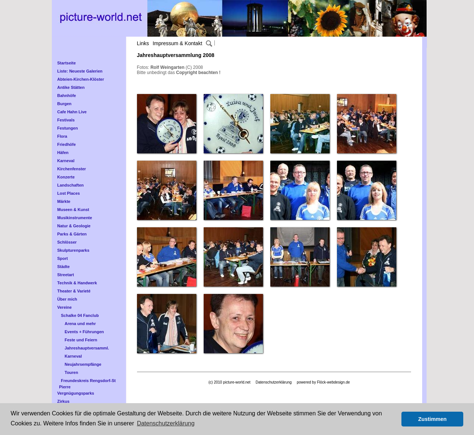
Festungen (67, 128)
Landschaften (70, 185)
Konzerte (66, 177)
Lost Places (68, 193)
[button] (394, 419)
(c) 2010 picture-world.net (229, 382)
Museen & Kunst (73, 209)
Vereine (64, 307)
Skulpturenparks (73, 250)
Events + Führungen (84, 331)
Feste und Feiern (81, 340)
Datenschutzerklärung (273, 382)
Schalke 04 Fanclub (80, 315)
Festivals (66, 120)
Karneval (65, 160)
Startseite (66, 63)
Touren (71, 372)
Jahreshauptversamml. (87, 348)
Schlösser (67, 242)
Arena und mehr (80, 323)
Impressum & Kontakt (177, 43)
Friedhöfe (66, 144)
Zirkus (63, 401)
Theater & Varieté (74, 291)
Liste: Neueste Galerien (80, 71)
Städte (63, 266)
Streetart (65, 274)
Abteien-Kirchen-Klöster (80, 79)
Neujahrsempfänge (83, 364)
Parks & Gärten (72, 234)
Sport (62, 258)
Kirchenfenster (71, 169)
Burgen (64, 103)
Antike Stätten (71, 87)
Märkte (63, 201)
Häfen (63, 152)
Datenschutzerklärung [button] (166, 423)
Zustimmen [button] (432, 419)
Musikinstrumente (74, 217)
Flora (62, 136)
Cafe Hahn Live (72, 112)
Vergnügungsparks (75, 393)
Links (143, 43)
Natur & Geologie (74, 226)
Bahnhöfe (66, 95)
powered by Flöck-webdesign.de (323, 382)
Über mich (67, 299)
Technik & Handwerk (77, 283)
